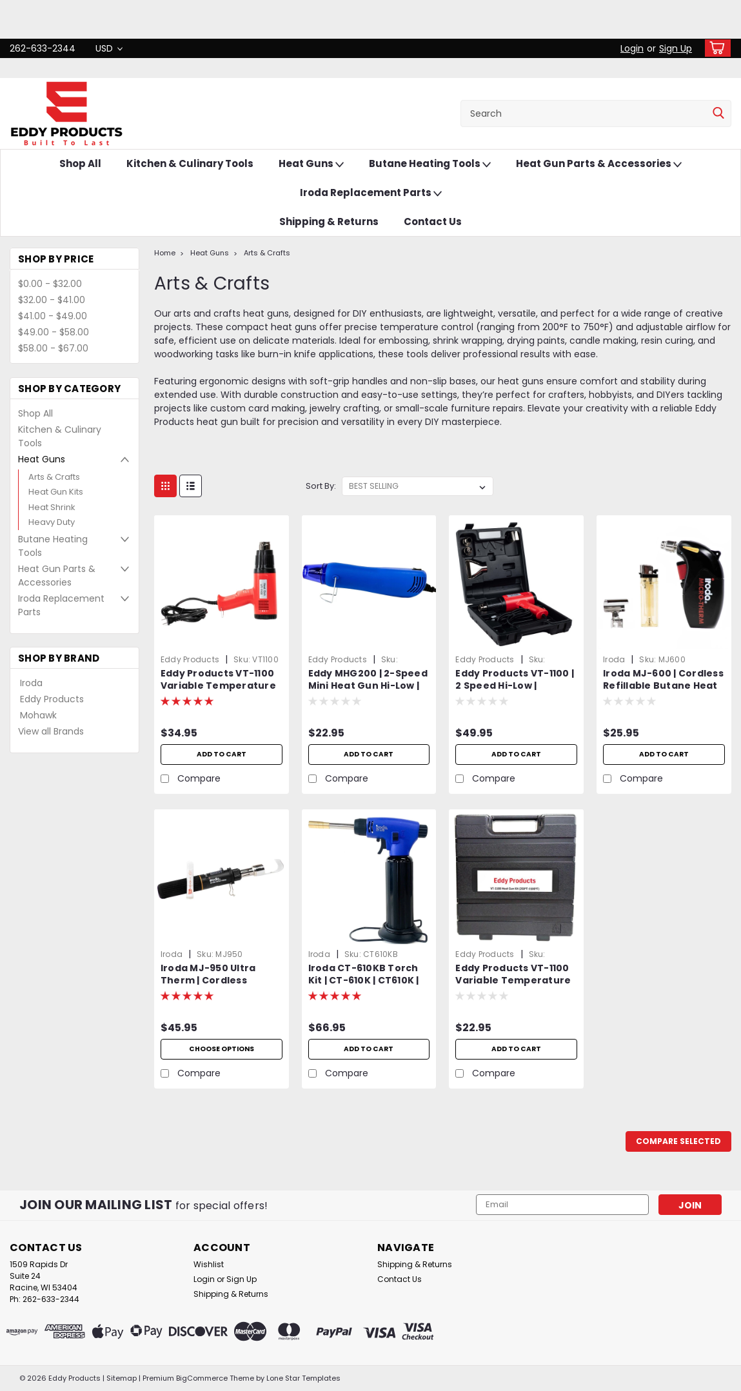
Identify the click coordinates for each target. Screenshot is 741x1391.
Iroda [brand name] (614, 659)
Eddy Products (52, 699)
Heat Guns (311, 164)
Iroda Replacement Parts (371, 193)
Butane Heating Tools (430, 164)
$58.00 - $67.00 (53, 348)
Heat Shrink (51, 507)
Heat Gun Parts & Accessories (599, 164)
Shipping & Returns (329, 221)
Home (164, 253)
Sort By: (321, 486)
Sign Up (675, 48)
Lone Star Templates (303, 1378)
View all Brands (51, 731)
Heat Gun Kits (55, 492)
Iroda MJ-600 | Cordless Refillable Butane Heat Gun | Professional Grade (663, 680)
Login (632, 48)
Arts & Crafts (54, 477)
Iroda (31, 682)
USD (109, 48)
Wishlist (208, 1264)
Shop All (80, 163)
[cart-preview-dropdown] (714, 48)
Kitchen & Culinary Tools (189, 163)
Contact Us (433, 221)
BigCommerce (202, 1378)
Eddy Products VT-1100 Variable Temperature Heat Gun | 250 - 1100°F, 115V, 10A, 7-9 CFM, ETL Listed (219, 680)
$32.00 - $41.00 (51, 299)
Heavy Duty (51, 522)
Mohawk (38, 715)
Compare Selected (678, 1141)
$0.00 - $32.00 (50, 283)
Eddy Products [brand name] (190, 659)
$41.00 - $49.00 (52, 316)
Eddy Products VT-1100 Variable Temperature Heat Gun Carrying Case (513, 975)
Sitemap (121, 1378)
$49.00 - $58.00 (53, 332)
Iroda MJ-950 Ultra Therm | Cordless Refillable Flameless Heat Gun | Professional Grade (220, 975)
